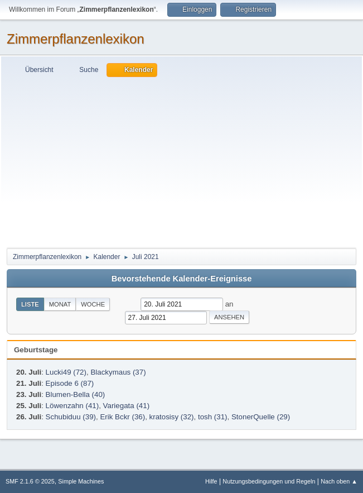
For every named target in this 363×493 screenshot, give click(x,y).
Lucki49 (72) (66, 372)
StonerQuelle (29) (260, 417)
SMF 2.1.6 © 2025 (30, 481)
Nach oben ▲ (339, 481)
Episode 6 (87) (70, 383)
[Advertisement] (181, 161)
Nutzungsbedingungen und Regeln (268, 481)
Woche (93, 304)
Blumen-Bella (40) (75, 394)
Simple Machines (81, 481)
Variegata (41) (126, 405)
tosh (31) (213, 417)
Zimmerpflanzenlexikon (75, 38)
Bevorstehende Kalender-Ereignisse (182, 278)
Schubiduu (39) (71, 417)
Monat (60, 304)
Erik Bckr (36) (122, 417)
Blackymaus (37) (118, 372)
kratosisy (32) (171, 417)
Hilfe (211, 481)
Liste (30, 304)
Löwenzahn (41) (72, 405)
